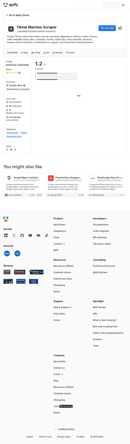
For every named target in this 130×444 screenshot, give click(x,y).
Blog (56, 380)
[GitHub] (22, 235)
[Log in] (97, 5)
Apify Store (59, 224)
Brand (57, 291)
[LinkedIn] (5, 235)
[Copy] (36, 31)
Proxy (56, 237)
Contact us (59, 368)
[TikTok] (46, 235)
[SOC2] (17, 253)
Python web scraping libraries (108, 333)
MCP (56, 250)
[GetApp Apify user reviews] (6, 272)
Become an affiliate (64, 266)
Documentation (101, 224)
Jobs (63, 406)
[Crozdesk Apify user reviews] (33, 281)
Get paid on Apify (102, 244)
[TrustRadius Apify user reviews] (21, 281)
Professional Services (104, 266)
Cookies (81, 436)
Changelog (59, 285)
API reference (100, 237)
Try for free (107, 28)
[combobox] (120, 28)
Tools (96, 345)
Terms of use (45, 436)
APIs (95, 313)
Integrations (60, 231)
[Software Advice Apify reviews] (20, 272)
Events (58, 374)
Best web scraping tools (105, 326)
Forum (57, 320)
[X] (14, 235)
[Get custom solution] (82, 5)
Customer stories (62, 272)
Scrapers (97, 339)
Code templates (101, 231)
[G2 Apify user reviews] (8, 281)
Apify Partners (100, 272)
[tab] (12, 52)
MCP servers (99, 307)
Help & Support (63, 307)
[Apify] (10, 5)
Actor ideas (59, 313)
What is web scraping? (104, 320)
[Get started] (111, 5)
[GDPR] (6, 253)
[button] (70, 218)
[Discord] (38, 235)
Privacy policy (64, 436)
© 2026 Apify (97, 436)
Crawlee (59, 244)
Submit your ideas (63, 278)
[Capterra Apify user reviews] (36, 272)
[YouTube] (30, 235)
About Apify (59, 361)
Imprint (30, 436)
